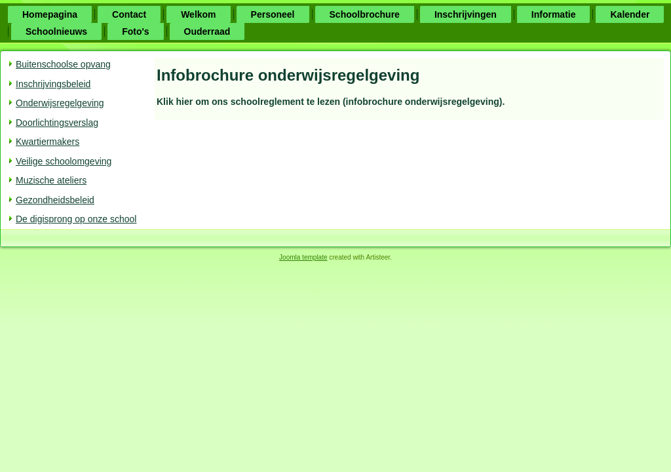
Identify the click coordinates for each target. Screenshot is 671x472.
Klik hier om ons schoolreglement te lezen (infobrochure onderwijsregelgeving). (331, 101)
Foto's (135, 31)
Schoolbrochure (365, 14)
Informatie (553, 14)
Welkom (198, 14)
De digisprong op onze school (76, 219)
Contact (129, 14)
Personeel (273, 14)
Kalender (629, 14)
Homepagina (49, 14)
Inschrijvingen (465, 14)
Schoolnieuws (56, 31)
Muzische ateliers (51, 180)
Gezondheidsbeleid (55, 200)
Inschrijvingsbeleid (53, 84)
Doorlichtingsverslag (57, 122)
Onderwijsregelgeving (60, 103)
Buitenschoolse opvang (63, 64)
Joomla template (303, 257)
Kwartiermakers (47, 141)
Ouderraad (207, 31)
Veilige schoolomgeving (63, 161)
